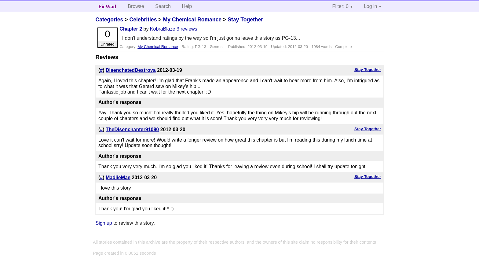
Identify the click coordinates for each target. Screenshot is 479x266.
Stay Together (245, 20)
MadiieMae (118, 177)
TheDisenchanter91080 (132, 129)
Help (187, 6)
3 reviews (187, 28)
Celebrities (143, 20)
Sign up (103, 223)
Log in (370, 6)
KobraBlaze (162, 28)
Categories (109, 20)
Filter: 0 (340, 6)
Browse (136, 6)
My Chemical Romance (192, 20)
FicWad (107, 6)
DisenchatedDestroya (131, 70)
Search (163, 6)
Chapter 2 (130, 28)
